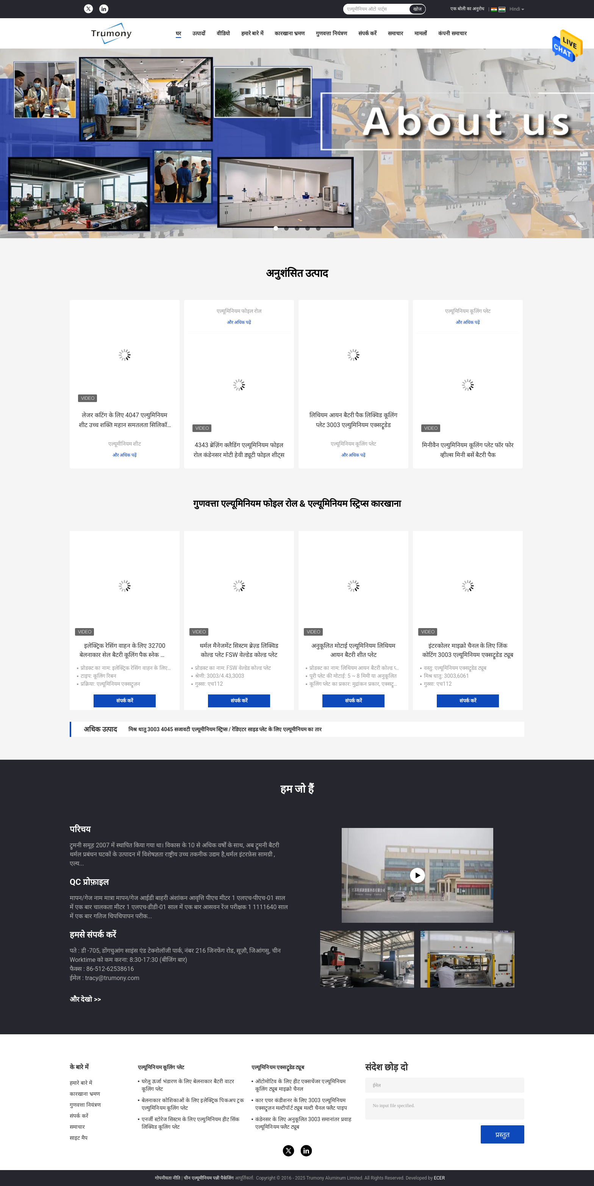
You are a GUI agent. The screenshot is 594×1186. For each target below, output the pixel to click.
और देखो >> (85, 999)
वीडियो (223, 33)
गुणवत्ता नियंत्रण (331, 33)
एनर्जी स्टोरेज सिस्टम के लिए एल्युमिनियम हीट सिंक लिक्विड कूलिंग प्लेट (191, 1123)
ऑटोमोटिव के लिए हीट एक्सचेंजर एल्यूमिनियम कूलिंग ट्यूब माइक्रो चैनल (300, 1085)
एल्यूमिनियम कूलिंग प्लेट (354, 444)
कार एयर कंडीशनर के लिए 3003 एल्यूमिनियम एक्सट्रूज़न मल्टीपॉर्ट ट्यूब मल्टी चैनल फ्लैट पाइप (301, 1104)
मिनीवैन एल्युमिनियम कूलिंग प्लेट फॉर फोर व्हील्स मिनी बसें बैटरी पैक (468, 450)
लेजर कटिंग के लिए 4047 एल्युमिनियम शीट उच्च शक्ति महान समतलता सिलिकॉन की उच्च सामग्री (124, 421)
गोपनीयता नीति (167, 1178)
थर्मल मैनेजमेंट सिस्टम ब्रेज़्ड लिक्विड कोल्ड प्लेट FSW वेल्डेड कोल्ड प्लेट (239, 650)
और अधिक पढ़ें (125, 455)
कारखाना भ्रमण (290, 33)
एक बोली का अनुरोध (467, 8)
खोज (417, 9)
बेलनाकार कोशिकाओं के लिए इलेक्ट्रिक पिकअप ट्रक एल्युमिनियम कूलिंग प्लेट (193, 1104)
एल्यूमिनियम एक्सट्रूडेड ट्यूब (278, 1067)
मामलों (420, 33)
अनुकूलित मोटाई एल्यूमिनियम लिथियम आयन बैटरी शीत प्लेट (353, 650)
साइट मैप (79, 1138)
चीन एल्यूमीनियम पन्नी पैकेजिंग (209, 1178)
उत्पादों (198, 33)
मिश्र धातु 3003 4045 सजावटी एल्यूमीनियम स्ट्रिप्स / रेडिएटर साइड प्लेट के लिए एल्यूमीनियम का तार (225, 729)
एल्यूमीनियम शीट (124, 444)
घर (178, 33)
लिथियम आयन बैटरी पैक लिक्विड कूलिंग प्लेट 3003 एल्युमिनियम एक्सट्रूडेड (354, 420)
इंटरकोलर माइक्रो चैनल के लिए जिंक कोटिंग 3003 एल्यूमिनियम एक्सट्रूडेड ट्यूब (467, 650)
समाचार (395, 33)
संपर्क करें (367, 33)
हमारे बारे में (252, 33)
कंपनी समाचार (452, 33)
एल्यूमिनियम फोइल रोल (239, 311)
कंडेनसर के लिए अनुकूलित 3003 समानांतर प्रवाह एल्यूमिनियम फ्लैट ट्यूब (303, 1123)
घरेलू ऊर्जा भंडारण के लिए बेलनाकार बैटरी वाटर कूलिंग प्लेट (188, 1085)
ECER (439, 1178)
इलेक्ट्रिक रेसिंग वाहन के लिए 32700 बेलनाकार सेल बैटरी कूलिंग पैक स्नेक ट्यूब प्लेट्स (125, 651)
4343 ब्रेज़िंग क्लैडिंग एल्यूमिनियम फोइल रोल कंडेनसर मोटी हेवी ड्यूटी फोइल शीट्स (239, 450)
